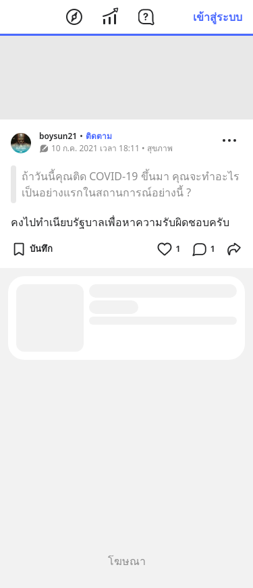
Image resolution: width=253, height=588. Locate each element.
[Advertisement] (127, 77)
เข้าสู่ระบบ (217, 16)
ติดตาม (99, 136)
